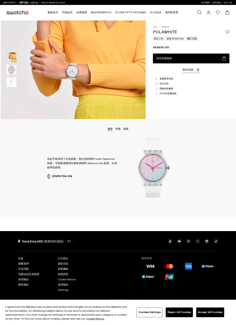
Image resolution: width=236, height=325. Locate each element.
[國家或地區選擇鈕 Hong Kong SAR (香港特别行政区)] (41, 241)
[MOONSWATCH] (101, 12)
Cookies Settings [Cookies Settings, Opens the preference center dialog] (149, 312)
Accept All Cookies (210, 312)
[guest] (209, 12)
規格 (125, 129)
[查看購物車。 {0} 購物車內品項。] (227, 13)
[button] (218, 12)
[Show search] (199, 12)
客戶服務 (205, 3)
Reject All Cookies (179, 312)
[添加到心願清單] (227, 32)
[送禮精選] (81, 12)
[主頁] (17, 12)
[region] (118, 312)
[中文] (228, 2)
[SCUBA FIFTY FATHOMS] (130, 12)
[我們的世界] (171, 12)
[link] (24, 2)
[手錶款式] (67, 12)
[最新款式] (53, 12)
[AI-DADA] (155, 12)
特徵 (118, 129)
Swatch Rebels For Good (53, 3)
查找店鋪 (217, 3)
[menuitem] (53, 12)
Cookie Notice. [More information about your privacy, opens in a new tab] (95, 318)
